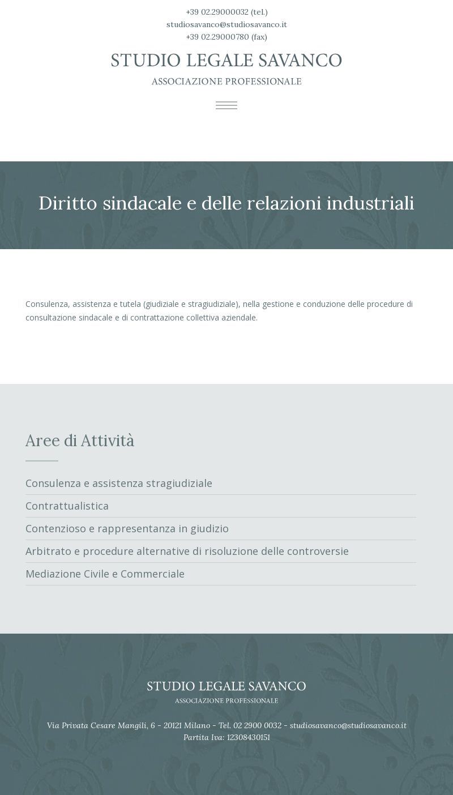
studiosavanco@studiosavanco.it (226, 24)
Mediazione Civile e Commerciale (105, 573)
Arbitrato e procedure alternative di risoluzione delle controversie (187, 551)
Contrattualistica (67, 505)
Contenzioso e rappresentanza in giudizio (127, 528)
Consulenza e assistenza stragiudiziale (118, 483)
